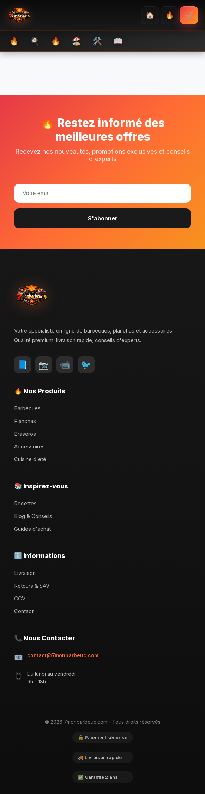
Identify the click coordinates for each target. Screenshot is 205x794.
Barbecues (27, 408)
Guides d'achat (32, 528)
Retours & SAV (31, 585)
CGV (19, 598)
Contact (24, 611)
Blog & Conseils (33, 516)
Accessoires (29, 446)
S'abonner (102, 218)
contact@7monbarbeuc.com (62, 655)
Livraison (25, 573)
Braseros (25, 433)
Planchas (25, 421)
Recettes (25, 503)
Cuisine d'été (30, 459)
